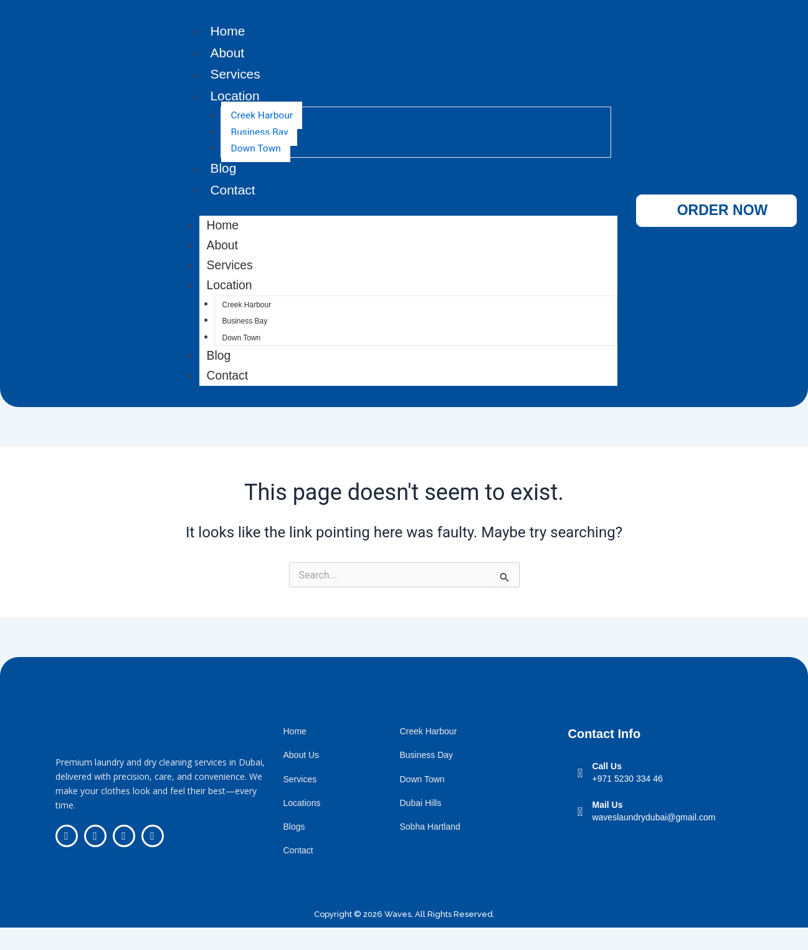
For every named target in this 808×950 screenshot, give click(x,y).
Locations (301, 825)
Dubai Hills (420, 825)
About (228, 54)
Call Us (606, 789)
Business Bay (260, 136)
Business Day (426, 778)
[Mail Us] (580, 834)
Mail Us (607, 827)
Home (228, 31)
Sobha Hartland (429, 849)
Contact (233, 195)
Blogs (294, 849)
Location (236, 99)
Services (236, 77)
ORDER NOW (722, 221)
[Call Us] (580, 796)
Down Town (256, 152)
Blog (223, 172)
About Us (301, 778)
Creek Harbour (263, 119)
